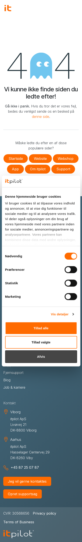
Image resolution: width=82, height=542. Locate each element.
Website (40, 158)
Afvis (41, 356)
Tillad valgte (40, 342)
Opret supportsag (22, 494)
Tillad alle (40, 328)
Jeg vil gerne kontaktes (27, 481)
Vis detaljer (60, 314)
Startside (16, 158)
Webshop (65, 158)
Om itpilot (37, 169)
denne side (40, 116)
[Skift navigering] (73, 8)
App (15, 169)
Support (63, 169)
